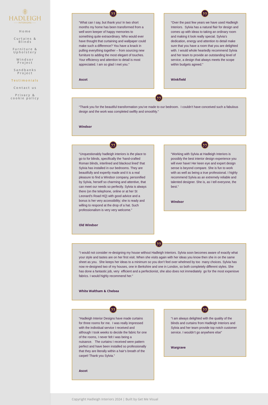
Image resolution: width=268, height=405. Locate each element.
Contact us (25, 88)
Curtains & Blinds (25, 40)
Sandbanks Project (25, 71)
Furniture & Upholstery (25, 51)
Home (25, 31)
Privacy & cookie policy (25, 97)
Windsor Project (25, 61)
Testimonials (25, 80)
